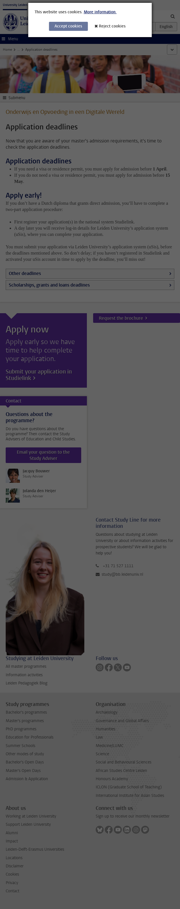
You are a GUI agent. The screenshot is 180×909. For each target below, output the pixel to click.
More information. (100, 12)
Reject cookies (112, 26)
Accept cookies (68, 26)
